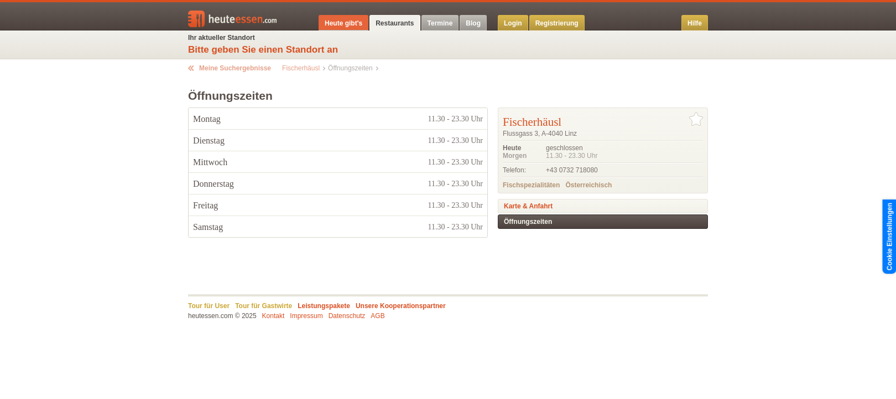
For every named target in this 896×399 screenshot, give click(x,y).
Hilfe (694, 23)
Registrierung (557, 23)
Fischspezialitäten (531, 185)
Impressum (306, 316)
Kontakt (273, 316)
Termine (440, 23)
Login (513, 23)
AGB (377, 316)
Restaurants (395, 23)
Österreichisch (588, 185)
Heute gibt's (343, 23)
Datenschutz (347, 316)
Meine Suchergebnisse (235, 68)
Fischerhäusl (301, 68)
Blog (473, 23)
